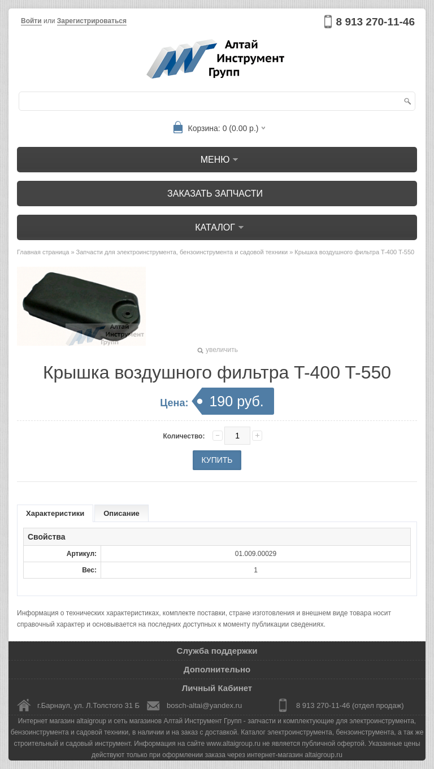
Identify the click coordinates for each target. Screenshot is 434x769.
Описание (121, 513)
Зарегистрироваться (92, 21)
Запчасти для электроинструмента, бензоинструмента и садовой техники (182, 252)
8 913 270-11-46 (375, 22)
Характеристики (55, 513)
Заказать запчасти (215, 193)
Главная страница (43, 252)
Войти (31, 21)
